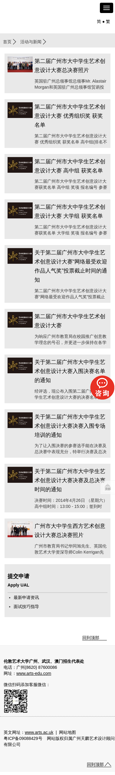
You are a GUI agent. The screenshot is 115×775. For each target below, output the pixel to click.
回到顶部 (90, 637)
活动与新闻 (30, 41)
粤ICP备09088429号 (23, 738)
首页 (7, 41)
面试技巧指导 (26, 606)
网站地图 (67, 732)
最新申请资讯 (26, 597)
